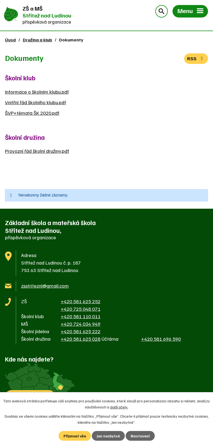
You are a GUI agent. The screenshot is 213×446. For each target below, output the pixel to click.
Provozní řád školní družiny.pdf (37, 151)
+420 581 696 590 (161, 339)
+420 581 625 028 (80, 339)
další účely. (119, 407)
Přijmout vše (75, 435)
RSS (196, 58)
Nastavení (140, 435)
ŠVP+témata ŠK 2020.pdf (32, 113)
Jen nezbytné (108, 435)
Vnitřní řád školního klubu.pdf (35, 102)
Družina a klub (37, 40)
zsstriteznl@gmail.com (45, 286)
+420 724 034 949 (80, 324)
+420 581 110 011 (80, 316)
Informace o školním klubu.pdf (37, 92)
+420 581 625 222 (80, 331)
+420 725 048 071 (80, 309)
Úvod (10, 40)
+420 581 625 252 (80, 301)
